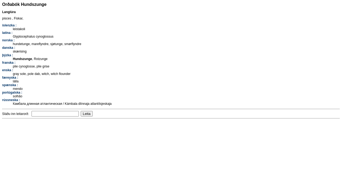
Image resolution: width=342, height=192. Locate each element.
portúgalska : (12, 92)
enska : (7, 70)
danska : (8, 48)
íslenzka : (9, 25)
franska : (8, 63)
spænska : (10, 85)
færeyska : (10, 77)
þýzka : (7, 55)
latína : (7, 33)
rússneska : (11, 100)
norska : (8, 40)
